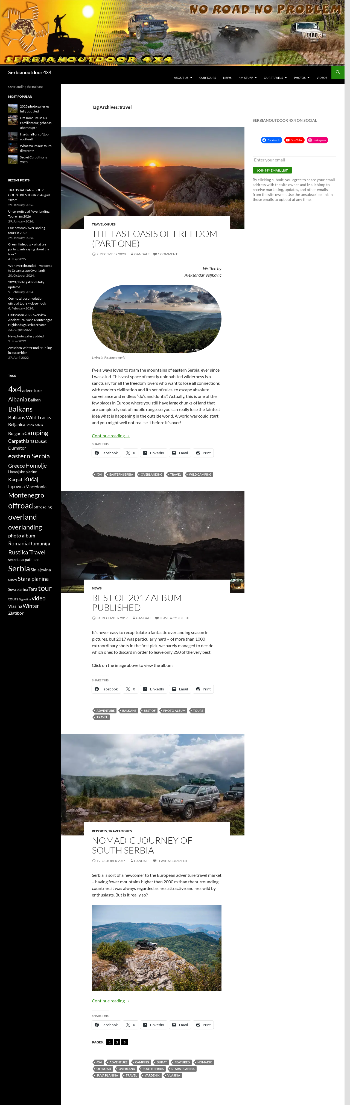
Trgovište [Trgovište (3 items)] (25, 599)
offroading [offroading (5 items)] (43, 507)
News (227, 77)
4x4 (99, 474)
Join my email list (272, 170)
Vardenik (152, 1075)
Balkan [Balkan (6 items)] (34, 399)
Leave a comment (175, 618)
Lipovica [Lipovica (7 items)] (16, 486)
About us (181, 77)
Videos (322, 77)
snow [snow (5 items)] (12, 579)
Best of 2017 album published (137, 602)
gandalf (142, 254)
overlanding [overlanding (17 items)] (25, 527)
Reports (99, 831)
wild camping (200, 474)
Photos (300, 77)
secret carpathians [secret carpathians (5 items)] (23, 559)
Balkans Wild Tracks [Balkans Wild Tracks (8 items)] (29, 417)
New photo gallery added (26, 336)
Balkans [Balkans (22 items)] (20, 409)
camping (142, 1062)
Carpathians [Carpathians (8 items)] (21, 441)
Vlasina (173, 1075)
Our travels (273, 77)
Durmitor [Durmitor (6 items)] (17, 448)
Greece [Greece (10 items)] (16, 465)
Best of (150, 710)
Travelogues (104, 224)
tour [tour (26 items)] (45, 587)
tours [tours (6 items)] (13, 598)
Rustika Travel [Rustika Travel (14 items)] (27, 552)
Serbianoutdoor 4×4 (29, 72)
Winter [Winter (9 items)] (31, 606)
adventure (106, 710)
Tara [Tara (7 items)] (32, 589)
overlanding (151, 474)
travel (175, 474)
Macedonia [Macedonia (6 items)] (35, 486)
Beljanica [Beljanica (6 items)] (16, 424)
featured (182, 1062)
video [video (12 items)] (39, 598)
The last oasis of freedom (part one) (154, 238)
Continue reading (111, 435)
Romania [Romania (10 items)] (18, 543)
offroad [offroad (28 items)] (20, 505)
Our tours (207, 77)
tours (198, 710)
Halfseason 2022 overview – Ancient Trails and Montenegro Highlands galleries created (30, 320)
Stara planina (183, 1069)
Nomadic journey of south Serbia (142, 845)
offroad (104, 1069)
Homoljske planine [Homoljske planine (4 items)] (22, 472)
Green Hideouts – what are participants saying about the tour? (28, 249)
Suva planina (107, 1075)
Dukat (162, 1062)
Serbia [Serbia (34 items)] (19, 568)
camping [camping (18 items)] (36, 432)
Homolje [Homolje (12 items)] (36, 465)
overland (127, 1069)
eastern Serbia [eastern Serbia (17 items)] (29, 456)
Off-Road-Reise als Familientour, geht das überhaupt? (35, 123)
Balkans (129, 710)
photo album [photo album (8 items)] (21, 536)
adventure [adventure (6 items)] (32, 390)
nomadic (204, 1062)
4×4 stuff (246, 77)
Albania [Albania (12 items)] (17, 399)
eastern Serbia (121, 474)
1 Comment (167, 254)
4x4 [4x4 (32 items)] (15, 389)
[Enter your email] (294, 160)
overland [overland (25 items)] (22, 517)
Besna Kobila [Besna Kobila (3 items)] (34, 425)
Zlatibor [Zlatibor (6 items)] (16, 613)
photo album (174, 710)
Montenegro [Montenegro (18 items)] (26, 495)
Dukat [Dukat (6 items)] (41, 441)
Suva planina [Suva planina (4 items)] (18, 590)
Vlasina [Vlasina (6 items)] (15, 606)
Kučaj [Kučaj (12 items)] (31, 479)
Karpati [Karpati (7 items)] (16, 479)
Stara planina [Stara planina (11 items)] (33, 578)
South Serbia (153, 1069)
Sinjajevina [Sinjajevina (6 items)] (41, 569)
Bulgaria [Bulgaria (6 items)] (16, 433)
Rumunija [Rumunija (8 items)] (39, 543)
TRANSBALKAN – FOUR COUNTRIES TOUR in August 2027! (29, 195)
